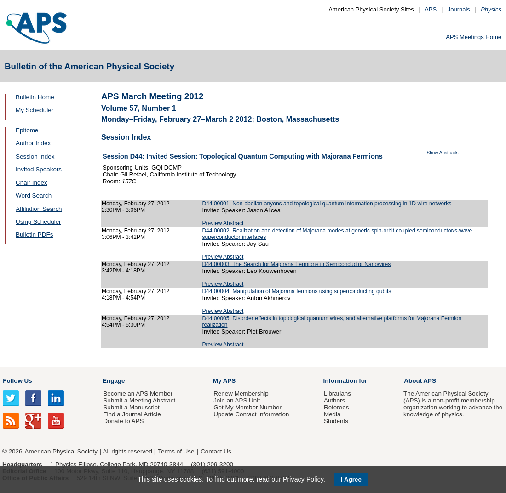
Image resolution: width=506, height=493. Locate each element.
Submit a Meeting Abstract (139, 400)
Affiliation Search (39, 208)
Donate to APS (123, 421)
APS (431, 9)
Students (336, 421)
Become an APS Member (137, 393)
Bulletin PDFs (34, 234)
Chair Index (31, 182)
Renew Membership (241, 393)
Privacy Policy (303, 479)
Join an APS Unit (236, 400)
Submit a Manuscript (131, 407)
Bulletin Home (35, 97)
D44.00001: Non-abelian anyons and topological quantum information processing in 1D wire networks (326, 203)
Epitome (27, 130)
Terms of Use (176, 451)
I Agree (351, 479)
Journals (459, 9)
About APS (420, 380)
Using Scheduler (38, 221)
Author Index (33, 143)
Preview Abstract (222, 223)
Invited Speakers (39, 169)
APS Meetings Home (473, 37)
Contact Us (216, 451)
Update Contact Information (251, 414)
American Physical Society (61, 451)
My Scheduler (34, 110)
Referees (336, 407)
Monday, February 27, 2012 (136, 203)
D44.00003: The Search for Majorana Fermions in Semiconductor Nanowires (296, 264)
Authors (334, 400)
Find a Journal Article (132, 414)
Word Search (34, 195)
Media (332, 414)
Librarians (337, 393)
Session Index (35, 156)
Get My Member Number (247, 407)
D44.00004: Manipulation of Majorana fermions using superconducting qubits (296, 291)
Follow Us (17, 380)
